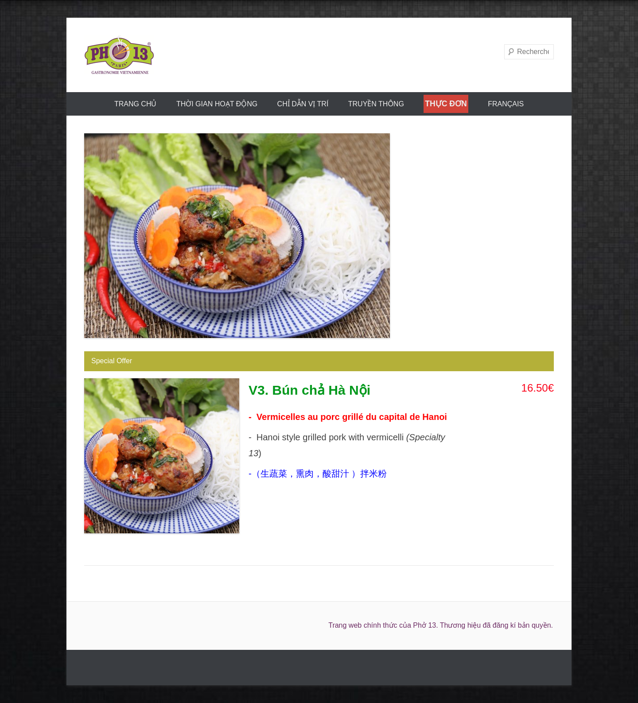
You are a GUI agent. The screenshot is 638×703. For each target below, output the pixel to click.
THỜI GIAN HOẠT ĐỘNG (216, 104)
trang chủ (135, 104)
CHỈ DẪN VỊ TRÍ (303, 104)
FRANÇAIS (506, 104)
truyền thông (376, 104)
